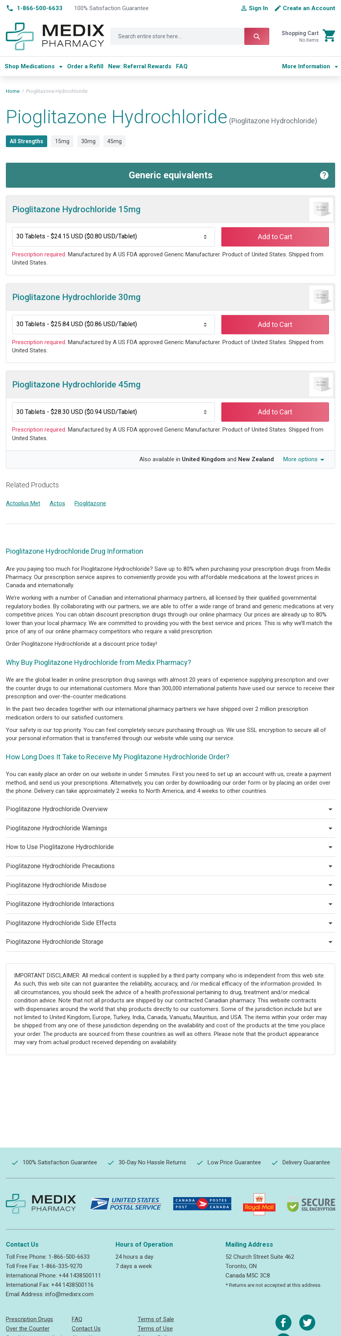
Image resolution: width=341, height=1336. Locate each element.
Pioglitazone (90, 503)
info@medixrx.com (69, 1294)
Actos (57, 503)
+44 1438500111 (80, 1275)
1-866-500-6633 (69, 1256)
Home (13, 91)
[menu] (140, 66)
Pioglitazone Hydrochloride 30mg (76, 297)
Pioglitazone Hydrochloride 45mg (76, 384)
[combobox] (189, 36)
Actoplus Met (23, 503)
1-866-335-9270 (61, 1266)
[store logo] (55, 37)
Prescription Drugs (29, 1319)
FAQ (77, 1319)
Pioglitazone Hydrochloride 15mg (76, 209)
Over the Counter (28, 1328)
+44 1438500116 (72, 1284)
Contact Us (86, 1328)
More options (300, 459)
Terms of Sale (156, 1319)
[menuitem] (33, 66)
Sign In (258, 8)
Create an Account (309, 8)
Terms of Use (155, 1328)
